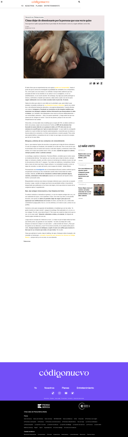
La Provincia (89, 424)
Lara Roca (80, 160)
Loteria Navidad (74, 434)
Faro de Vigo (81, 421)
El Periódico (41, 421)
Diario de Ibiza (48, 418)
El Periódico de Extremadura (53, 421)
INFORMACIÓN (57, 418)
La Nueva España (28, 424)
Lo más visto (86, 146)
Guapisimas (56, 434)
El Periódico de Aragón (91, 418)
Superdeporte (48, 427)
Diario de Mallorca (67, 418)
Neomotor (82, 434)
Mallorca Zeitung (28, 427)
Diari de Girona (28, 418)
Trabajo (82, 165)
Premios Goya (91, 434)
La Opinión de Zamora (79, 424)
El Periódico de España (30, 421)
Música (81, 150)
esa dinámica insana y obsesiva (54, 105)
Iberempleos (65, 434)
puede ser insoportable (62, 87)
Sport (41, 427)
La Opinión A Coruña (40, 424)
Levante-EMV (97, 424)
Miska (27, 26)
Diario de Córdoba (38, 418)
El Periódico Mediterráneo (69, 421)
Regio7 (36, 427)
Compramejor (41, 434)
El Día (75, 418)
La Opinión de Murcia (52, 424)
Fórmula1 (49, 434)
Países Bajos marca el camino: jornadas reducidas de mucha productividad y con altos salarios (85, 191)
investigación (40, 169)
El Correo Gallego (57, 427)
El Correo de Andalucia (70, 427)
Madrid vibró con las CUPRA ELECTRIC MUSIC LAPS (84, 155)
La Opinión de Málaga (65, 424)
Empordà (81, 418)
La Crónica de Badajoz (91, 421)
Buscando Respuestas (30, 434)
